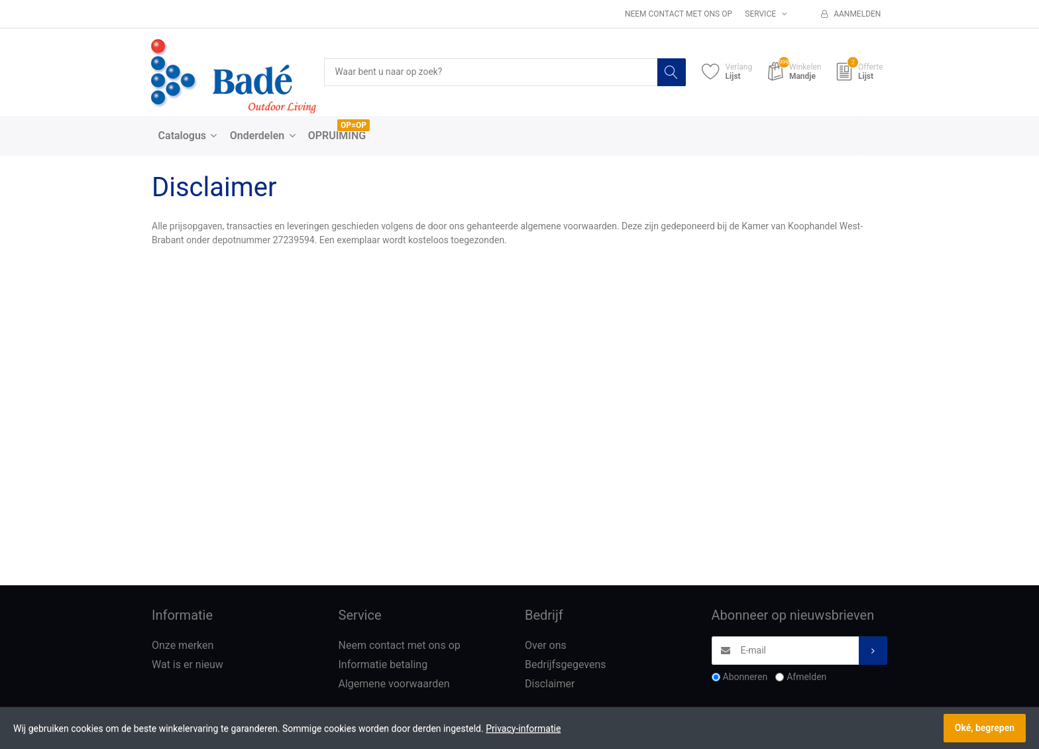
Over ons (546, 646)
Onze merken (182, 646)
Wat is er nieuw (187, 665)
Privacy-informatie (523, 728)
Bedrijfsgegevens (565, 665)
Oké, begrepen (984, 727)
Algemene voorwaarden (394, 683)
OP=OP (353, 125)
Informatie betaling (383, 665)
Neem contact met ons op (678, 14)
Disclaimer (549, 683)
